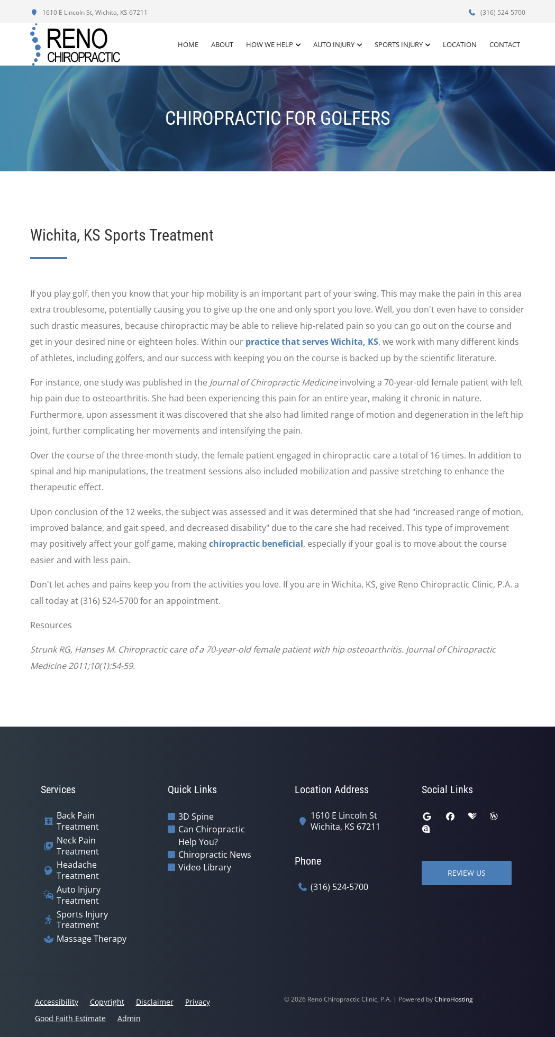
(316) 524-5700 (496, 12)
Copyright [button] (107, 1002)
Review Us (467, 873)
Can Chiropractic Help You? (211, 835)
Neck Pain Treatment (78, 846)
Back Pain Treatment (78, 821)
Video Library (204, 867)
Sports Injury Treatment (82, 920)
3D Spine (196, 816)
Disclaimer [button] (155, 1002)
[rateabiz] (426, 829)
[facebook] (450, 816)
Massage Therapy (91, 938)
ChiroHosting (453, 999)
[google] (427, 816)
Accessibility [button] (56, 1002)
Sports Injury (399, 44)
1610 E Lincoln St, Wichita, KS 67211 (89, 12)
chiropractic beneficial (256, 543)
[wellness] (493, 816)
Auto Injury (333, 44)
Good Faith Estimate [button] (70, 1018)
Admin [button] (129, 1018)
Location (460, 44)
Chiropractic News (214, 854)
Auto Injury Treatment (79, 895)
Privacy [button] (197, 1002)
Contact (504, 44)
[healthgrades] (472, 816)
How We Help (269, 44)
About (222, 44)
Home (188, 44)
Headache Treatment (78, 870)
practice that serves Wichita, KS (311, 341)
